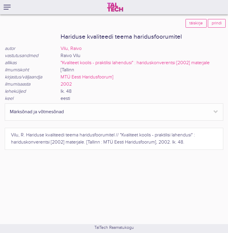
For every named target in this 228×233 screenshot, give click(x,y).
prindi (217, 23)
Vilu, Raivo (71, 48)
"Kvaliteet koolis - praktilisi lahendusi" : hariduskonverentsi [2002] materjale (135, 63)
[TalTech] (115, 7)
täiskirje (196, 23)
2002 (66, 84)
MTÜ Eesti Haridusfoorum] (87, 77)
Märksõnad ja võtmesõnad (37, 112)
